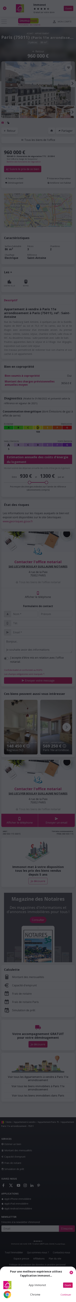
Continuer (66, 1294)
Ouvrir (68, 1285)
